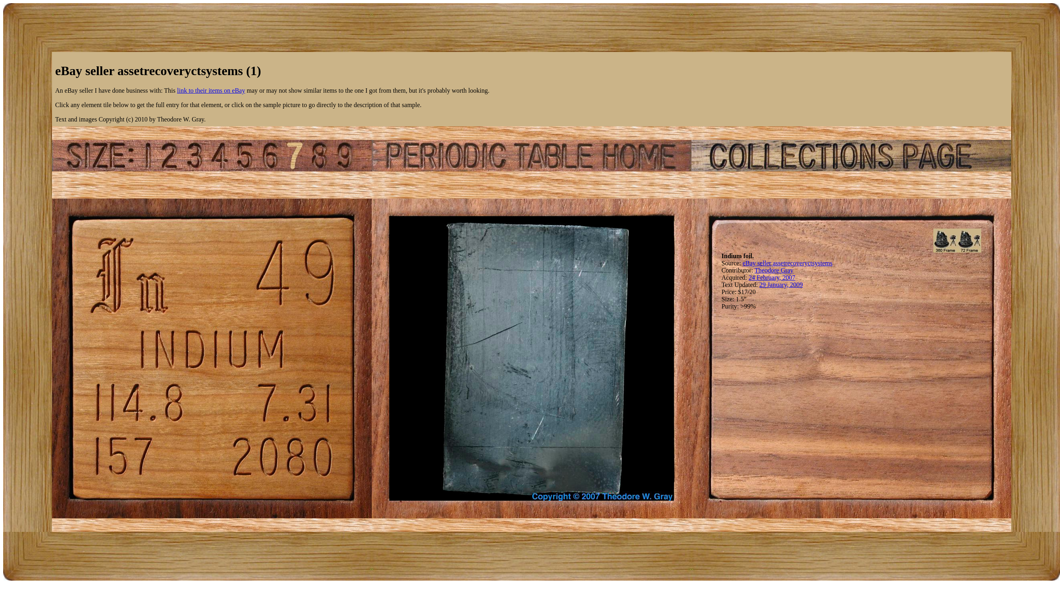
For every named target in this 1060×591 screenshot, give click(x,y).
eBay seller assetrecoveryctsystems (788, 263)
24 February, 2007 (772, 277)
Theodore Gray (774, 270)
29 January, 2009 (781, 284)
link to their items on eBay (211, 90)
